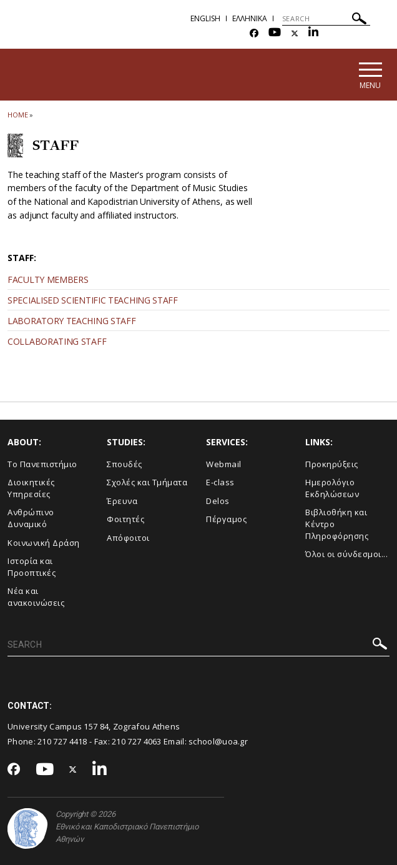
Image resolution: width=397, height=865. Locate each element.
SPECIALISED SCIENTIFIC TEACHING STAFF (92, 300)
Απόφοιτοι (128, 537)
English (205, 18)
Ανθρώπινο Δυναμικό (30, 518)
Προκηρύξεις (331, 464)
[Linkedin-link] (313, 33)
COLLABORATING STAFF (56, 341)
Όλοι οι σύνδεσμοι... (346, 554)
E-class (220, 482)
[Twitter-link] (294, 33)
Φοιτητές (125, 519)
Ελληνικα (249, 18)
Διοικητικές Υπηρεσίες (31, 488)
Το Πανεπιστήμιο (42, 464)
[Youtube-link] (274, 33)
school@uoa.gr (218, 741)
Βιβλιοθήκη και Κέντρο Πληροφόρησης (336, 524)
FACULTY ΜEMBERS (48, 279)
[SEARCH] (326, 19)
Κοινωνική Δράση (43, 542)
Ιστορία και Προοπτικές (31, 566)
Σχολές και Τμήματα (147, 482)
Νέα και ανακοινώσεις (35, 596)
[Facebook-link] (254, 33)
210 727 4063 (137, 741)
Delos (218, 501)
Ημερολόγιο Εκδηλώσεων (332, 488)
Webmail (224, 464)
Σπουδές (124, 464)
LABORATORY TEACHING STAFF (71, 321)
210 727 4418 (62, 741)
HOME (17, 114)
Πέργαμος (226, 519)
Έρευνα (122, 501)
